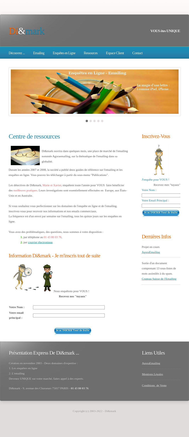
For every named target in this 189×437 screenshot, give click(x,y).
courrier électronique (40, 242)
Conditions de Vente (154, 385)
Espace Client (115, 53)
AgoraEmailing (151, 252)
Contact (137, 53)
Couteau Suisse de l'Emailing (159, 278)
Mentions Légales (152, 374)
